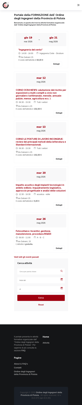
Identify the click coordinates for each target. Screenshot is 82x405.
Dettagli (56, 64)
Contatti (18, 368)
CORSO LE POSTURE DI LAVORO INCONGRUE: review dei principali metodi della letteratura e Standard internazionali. (41, 142)
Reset (41, 305)
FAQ (23, 350)
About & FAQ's (21, 364)
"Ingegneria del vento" (30, 49)
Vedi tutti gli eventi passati (26, 257)
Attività (46, 343)
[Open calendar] (61, 279)
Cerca (41, 298)
